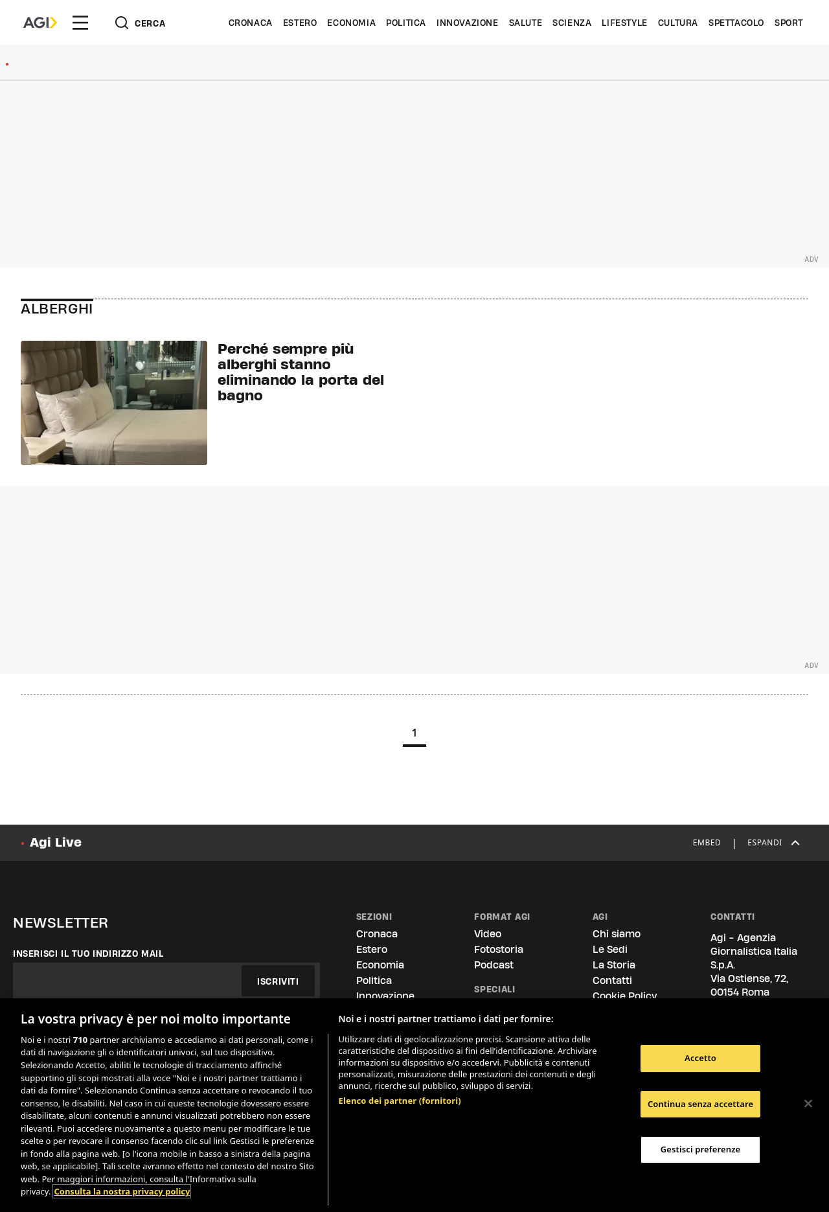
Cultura (678, 23)
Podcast (494, 965)
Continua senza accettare (700, 1104)
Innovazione (468, 23)
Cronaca (251, 23)
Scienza (571, 23)
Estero (300, 23)
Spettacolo (736, 23)
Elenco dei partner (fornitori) (400, 1100)
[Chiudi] (808, 1104)
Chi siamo (617, 934)
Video (487, 934)
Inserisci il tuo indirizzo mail (88, 953)
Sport (789, 23)
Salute (526, 23)
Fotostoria (498, 949)
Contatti (612, 980)
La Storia (614, 965)
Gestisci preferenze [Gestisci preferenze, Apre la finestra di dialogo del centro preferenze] (701, 1149)
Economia (351, 23)
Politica (406, 23)
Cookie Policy (625, 996)
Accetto (700, 1058)
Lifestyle (624, 23)
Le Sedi (610, 949)
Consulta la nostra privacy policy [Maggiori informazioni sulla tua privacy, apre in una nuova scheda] (122, 1191)
